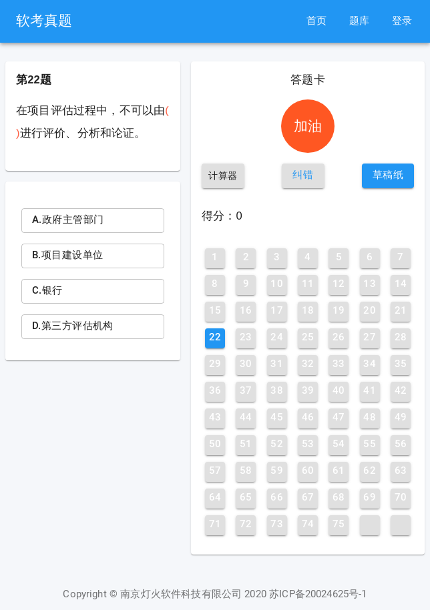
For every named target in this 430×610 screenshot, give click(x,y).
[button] (303, 176)
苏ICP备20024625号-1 (318, 594)
